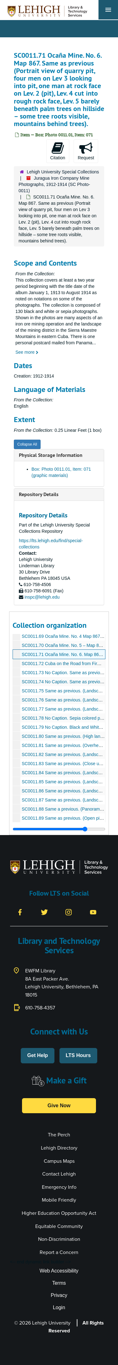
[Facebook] (20, 911)
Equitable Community (59, 1226)
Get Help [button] (37, 1055)
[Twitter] (44, 911)
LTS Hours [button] (78, 1055)
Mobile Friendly (59, 1200)
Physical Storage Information (50, 455)
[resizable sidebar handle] (59, 829)
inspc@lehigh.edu (42, 597)
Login (59, 1307)
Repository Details (39, 494)
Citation (57, 150)
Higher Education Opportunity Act (59, 1213)
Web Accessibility (59, 1270)
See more (26, 352)
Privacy (59, 1295)
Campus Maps (59, 1161)
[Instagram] (68, 911)
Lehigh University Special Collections (63, 171)
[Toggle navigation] (108, 9)
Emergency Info (59, 1187)
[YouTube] (93, 911)
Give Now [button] (59, 1105)
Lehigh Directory (59, 1147)
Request (86, 150)
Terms (59, 1283)
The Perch (59, 1134)
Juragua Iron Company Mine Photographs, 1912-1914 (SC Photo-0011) (54, 184)
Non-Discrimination (59, 1239)
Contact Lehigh (59, 1173)
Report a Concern (59, 1252)
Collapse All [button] (27, 444)
